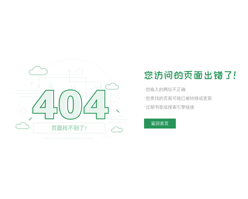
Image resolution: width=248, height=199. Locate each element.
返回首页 (160, 123)
